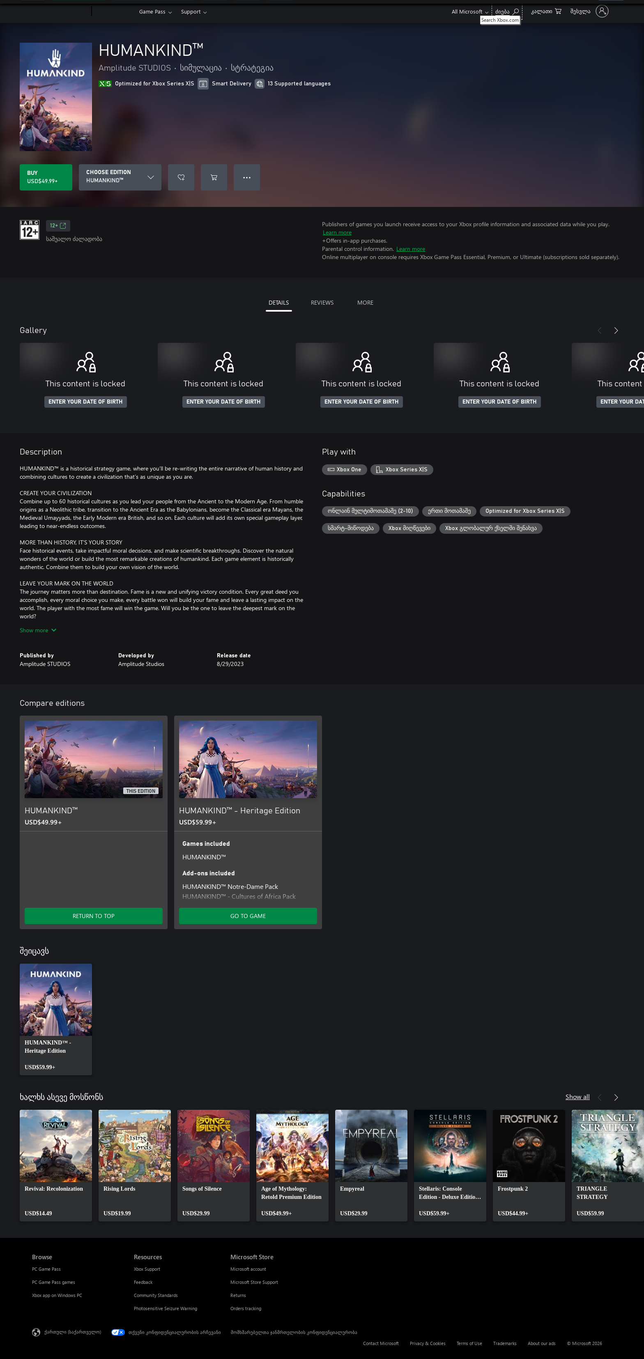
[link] (56, 1019)
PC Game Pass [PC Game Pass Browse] (46, 1269)
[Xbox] (114, 11)
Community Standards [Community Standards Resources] (156, 1295)
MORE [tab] (365, 302)
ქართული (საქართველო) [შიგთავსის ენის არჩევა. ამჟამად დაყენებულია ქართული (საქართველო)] (72, 1331)
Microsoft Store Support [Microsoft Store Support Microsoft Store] (254, 1282)
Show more (38, 630)
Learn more (337, 232)
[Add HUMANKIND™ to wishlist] (181, 177)
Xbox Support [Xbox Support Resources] (147, 1269)
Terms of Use (469, 1343)
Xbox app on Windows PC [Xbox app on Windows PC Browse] (57, 1295)
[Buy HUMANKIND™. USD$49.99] (46, 177)
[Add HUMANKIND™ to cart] (214, 177)
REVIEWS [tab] (322, 302)
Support (190, 11)
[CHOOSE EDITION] (120, 177)
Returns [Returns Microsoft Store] (238, 1295)
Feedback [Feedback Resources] (143, 1282)
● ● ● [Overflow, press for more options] (247, 177)
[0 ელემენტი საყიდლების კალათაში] (546, 10)
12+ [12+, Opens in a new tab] (58, 226)
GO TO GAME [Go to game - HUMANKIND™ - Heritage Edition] (248, 916)
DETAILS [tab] (279, 302)
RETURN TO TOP (94, 916)
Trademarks (505, 1343)
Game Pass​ (152, 11)
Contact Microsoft (381, 1343)
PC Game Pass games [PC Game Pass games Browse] (53, 1282)
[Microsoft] (60, 11)
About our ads (542, 1343)
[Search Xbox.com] (507, 10)
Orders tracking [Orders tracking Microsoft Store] (245, 1308)
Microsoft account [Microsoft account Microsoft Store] (248, 1269)
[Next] (616, 330)
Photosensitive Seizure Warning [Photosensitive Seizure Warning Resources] (165, 1308)
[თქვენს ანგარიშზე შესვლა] (589, 11)
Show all (578, 1096)
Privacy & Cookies (428, 1343)
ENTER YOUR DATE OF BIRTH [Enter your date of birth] (85, 402)
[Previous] (599, 330)
